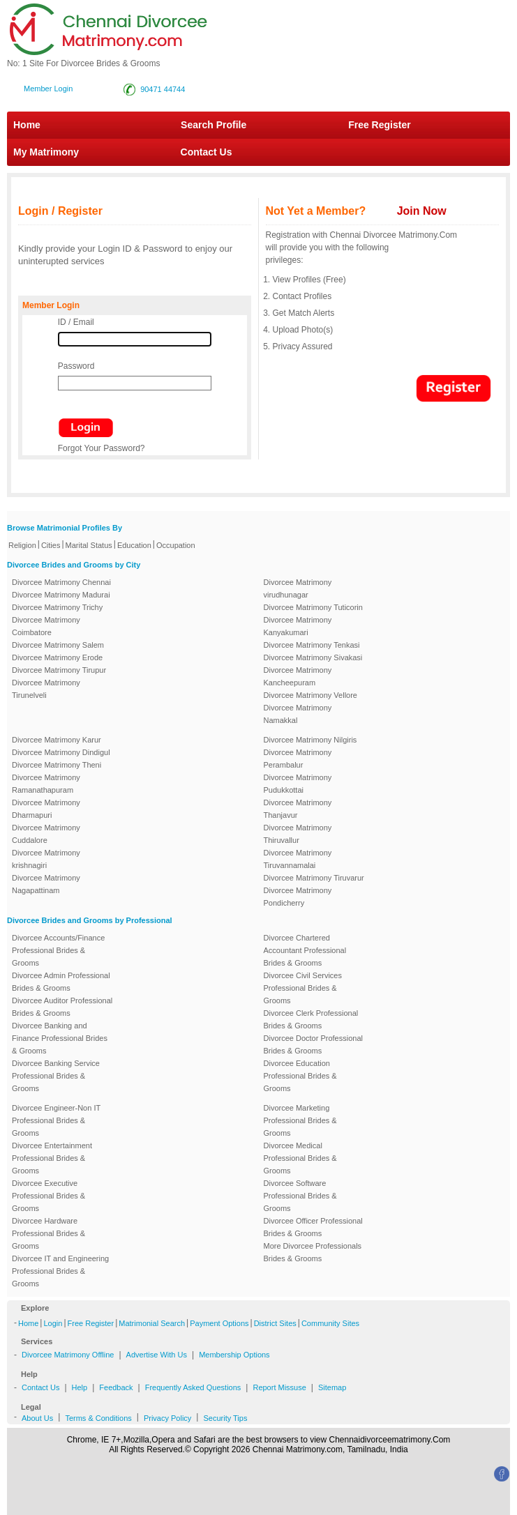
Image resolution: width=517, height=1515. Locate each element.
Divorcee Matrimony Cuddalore (46, 833)
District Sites (275, 1323)
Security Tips (225, 1418)
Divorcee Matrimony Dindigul (61, 752)
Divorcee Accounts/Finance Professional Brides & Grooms (58, 950)
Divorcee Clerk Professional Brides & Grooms (311, 1019)
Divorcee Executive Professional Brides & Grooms (48, 1195)
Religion (22, 545)
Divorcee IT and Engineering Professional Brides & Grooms (60, 1271)
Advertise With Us (156, 1354)
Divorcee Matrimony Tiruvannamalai (298, 858)
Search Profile (213, 124)
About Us (37, 1418)
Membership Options (234, 1354)
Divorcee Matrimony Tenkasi (312, 645)
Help (80, 1387)
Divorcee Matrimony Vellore (311, 695)
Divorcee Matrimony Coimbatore (46, 626)
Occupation (175, 545)
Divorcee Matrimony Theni (56, 765)
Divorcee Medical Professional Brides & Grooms (300, 1158)
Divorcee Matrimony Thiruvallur (298, 833)
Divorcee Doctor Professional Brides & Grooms (313, 1044)
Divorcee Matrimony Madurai (61, 595)
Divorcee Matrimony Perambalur (298, 758)
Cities (51, 545)
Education (134, 545)
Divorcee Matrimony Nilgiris (310, 740)
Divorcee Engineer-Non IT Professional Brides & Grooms (56, 1120)
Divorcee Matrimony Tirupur (59, 670)
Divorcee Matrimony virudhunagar (298, 588)
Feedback (116, 1387)
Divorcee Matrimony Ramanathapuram (46, 783)
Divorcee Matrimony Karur (56, 740)
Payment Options (219, 1323)
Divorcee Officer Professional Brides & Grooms (313, 1227)
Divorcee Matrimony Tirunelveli (46, 688)
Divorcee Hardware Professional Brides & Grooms (48, 1233)
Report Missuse (279, 1387)
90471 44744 (162, 89)
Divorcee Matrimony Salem (58, 645)
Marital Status (89, 545)
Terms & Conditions (98, 1418)
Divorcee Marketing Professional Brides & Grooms (300, 1120)
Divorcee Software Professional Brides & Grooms (300, 1195)
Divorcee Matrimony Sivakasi (313, 657)
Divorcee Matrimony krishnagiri (46, 858)
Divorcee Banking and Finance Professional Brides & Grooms (59, 1038)
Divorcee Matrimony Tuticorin (313, 607)
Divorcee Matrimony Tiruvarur (314, 878)
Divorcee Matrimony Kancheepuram (298, 676)
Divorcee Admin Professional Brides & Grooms (61, 981)
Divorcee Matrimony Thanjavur (298, 808)
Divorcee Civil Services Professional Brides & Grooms (303, 988)
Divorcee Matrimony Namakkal (298, 713)
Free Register (379, 124)
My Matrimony (46, 152)
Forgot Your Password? (101, 448)
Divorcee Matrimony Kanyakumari (298, 626)
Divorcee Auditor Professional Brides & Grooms (62, 1006)
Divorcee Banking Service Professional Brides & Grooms (56, 1076)
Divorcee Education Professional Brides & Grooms (300, 1076)
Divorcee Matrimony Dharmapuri (46, 808)
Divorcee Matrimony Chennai (61, 582)
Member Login (48, 88)
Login (52, 1323)
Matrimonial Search (152, 1323)
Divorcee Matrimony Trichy (57, 607)
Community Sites (330, 1323)
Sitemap (332, 1387)
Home (26, 124)
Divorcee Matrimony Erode (57, 657)
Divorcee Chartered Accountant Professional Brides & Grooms (305, 950)
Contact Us (199, 152)
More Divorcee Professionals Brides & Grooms (313, 1252)
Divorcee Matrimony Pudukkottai (298, 783)
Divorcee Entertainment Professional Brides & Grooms (52, 1158)
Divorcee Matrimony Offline (68, 1354)
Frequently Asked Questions (193, 1387)
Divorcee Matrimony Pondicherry (298, 896)
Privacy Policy (167, 1418)
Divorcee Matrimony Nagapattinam (46, 884)
